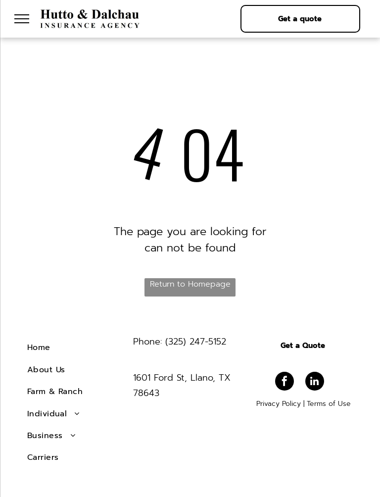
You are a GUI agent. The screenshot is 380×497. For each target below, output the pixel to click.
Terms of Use (329, 403)
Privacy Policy (278, 403)
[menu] (22, 19)
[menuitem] (76, 347)
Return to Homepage (190, 284)
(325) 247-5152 (195, 341)
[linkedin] (314, 382)
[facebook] (284, 382)
